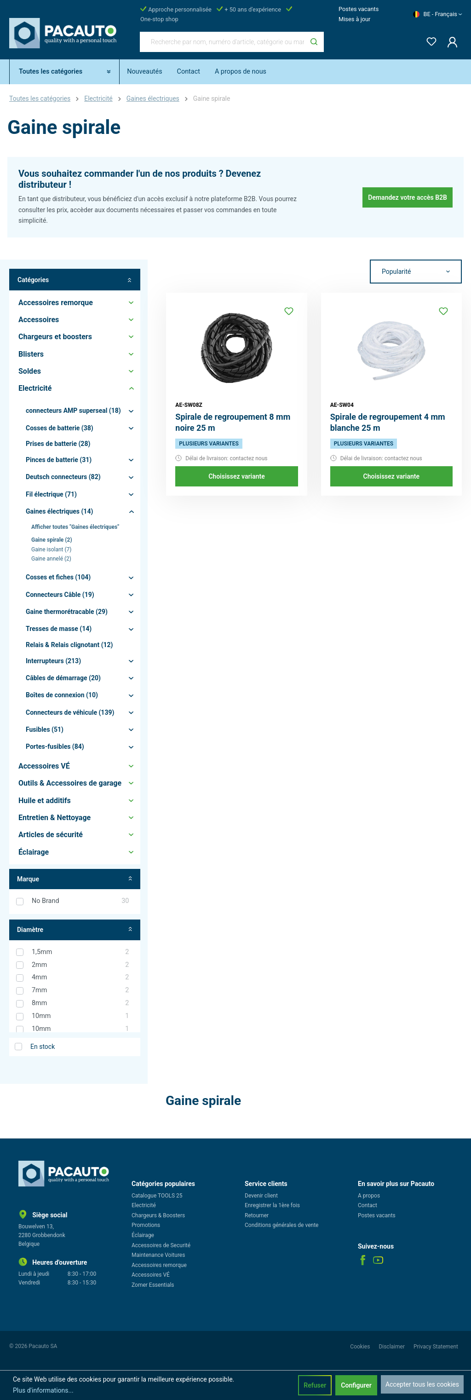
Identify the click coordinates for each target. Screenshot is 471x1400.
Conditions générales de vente (281, 1225)
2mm (80, 965)
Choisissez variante (236, 476)
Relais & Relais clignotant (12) (69, 644)
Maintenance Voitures (158, 1255)
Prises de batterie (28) (58, 443)
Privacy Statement (436, 1346)
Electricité (144, 1205)
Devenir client (261, 1195)
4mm (80, 977)
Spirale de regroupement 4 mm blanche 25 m (387, 422)
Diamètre (74, 930)
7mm (80, 990)
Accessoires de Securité (161, 1245)
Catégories (74, 279)
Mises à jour (354, 19)
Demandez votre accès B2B (407, 197)
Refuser (315, 1385)
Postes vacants (359, 9)
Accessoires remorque (159, 1265)
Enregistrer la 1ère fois (272, 1205)
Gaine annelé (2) (51, 558)
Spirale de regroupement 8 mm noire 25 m (232, 422)
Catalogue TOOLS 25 (157, 1195)
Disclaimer (392, 1346)
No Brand (80, 901)
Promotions (146, 1225)
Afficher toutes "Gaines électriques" (75, 527)
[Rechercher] (314, 42)
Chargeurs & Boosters (158, 1215)
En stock (42, 1046)
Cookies (360, 1346)
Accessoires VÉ (151, 1275)
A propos (369, 1195)
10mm (80, 1016)
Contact (367, 1205)
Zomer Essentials (153, 1285)
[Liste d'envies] (428, 40)
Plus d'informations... (43, 1390)
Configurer (356, 1385)
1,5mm (80, 952)
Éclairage (143, 1235)
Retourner (257, 1215)
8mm (80, 1003)
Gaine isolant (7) (51, 549)
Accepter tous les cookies (422, 1384)
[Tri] (416, 271)
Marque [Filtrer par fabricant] (74, 879)
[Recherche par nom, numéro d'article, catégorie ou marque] (222, 42)
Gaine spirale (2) (51, 540)
